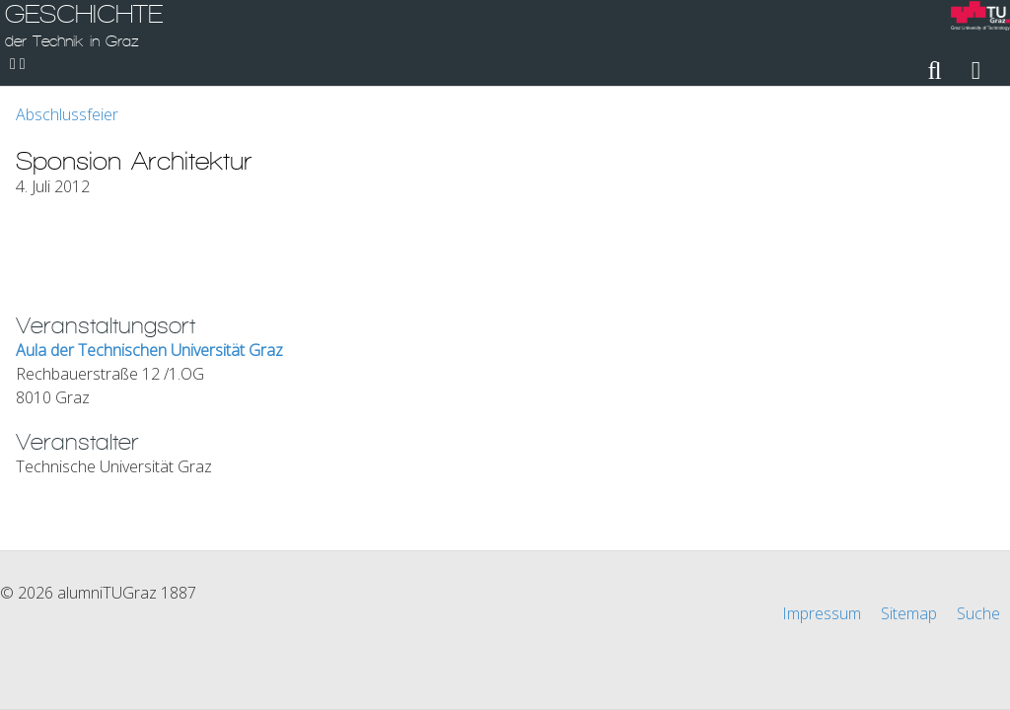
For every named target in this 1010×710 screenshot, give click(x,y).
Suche (978, 613)
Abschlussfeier (67, 114)
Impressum (821, 613)
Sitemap (909, 613)
